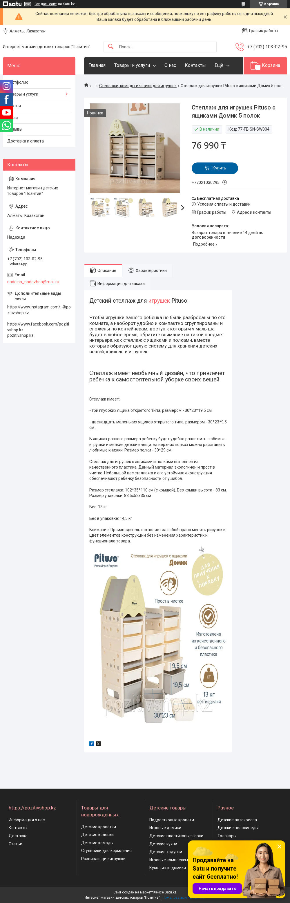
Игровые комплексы (168, 860)
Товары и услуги (132, 65)
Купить (219, 168)
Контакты (195, 65)
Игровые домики (165, 827)
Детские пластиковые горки (176, 835)
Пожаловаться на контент (183, 897)
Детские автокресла (237, 820)
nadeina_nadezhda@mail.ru (33, 281)
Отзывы (14, 129)
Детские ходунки (165, 851)
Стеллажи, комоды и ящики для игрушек (138, 85)
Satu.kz (171, 892)
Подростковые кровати (171, 820)
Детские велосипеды (237, 827)
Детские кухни (163, 844)
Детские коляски (97, 834)
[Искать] (111, 46)
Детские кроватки (98, 827)
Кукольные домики (167, 867)
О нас (170, 65)
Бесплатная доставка (218, 198)
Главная (97, 65)
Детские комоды (97, 842)
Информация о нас (27, 820)
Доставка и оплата (25, 141)
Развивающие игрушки (103, 858)
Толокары (226, 835)
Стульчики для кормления (106, 850)
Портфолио (17, 82)
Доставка (18, 835)
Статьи (14, 105)
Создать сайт (46, 4)
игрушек (159, 300)
